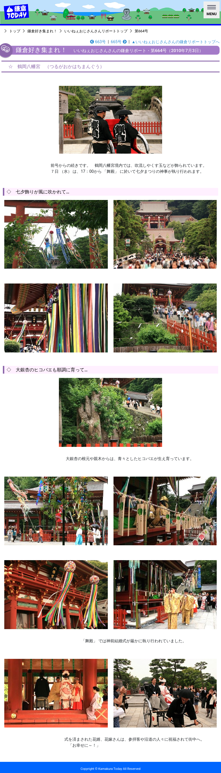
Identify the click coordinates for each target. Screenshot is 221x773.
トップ (14, 31)
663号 (98, 41)
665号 (119, 41)
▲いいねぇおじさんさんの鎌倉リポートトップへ (176, 41)
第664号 (141, 31)
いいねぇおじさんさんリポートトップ (96, 31)
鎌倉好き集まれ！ (42, 31)
